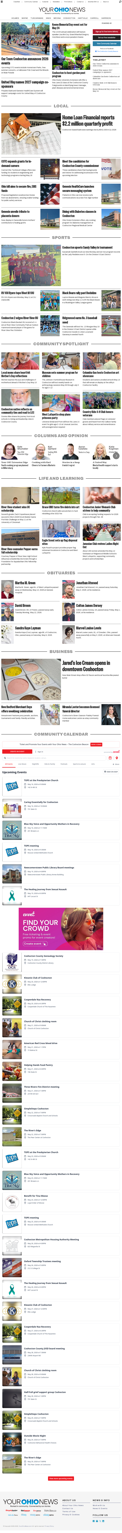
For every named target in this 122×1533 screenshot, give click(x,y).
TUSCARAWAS (37, 18)
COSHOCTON (69, 18)
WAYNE (25, 18)
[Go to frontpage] (62, 10)
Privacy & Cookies (71, 1515)
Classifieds (16, 2)
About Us (106, 2)
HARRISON (106, 18)
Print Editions (68, 2)
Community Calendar (31, 2)
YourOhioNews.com (25, 1526)
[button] (116, 456)
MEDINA (57, 18)
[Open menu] (1, 1)
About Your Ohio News (73, 1505)
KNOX (48, 18)
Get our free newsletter (106, 38)
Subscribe (45, 2)
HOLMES (15, 18)
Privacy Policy (49, 1526)
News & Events (100, 1508)
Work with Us (99, 1505)
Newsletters (56, 2)
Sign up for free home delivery (107, 32)
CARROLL (94, 18)
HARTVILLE (83, 18)
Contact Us (80, 2)
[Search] (120, 2)
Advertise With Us (93, 2)
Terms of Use (69, 1511)
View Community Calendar (107, 44)
